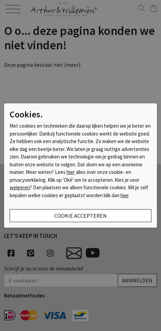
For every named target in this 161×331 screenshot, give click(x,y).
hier (71, 172)
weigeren (20, 187)
